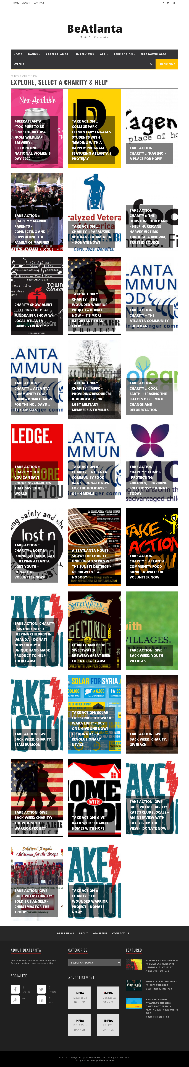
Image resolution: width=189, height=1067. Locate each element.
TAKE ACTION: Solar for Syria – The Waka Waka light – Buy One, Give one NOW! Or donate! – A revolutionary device (91, 728)
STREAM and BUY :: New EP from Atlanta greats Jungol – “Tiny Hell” (162, 964)
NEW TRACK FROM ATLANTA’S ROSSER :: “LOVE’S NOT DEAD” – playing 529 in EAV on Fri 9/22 (162, 1006)
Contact (39, 2)
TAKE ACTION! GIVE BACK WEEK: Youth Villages (146, 655)
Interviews (85, 54)
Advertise (100, 933)
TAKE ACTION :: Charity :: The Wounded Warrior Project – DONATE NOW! (89, 901)
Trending (166, 64)
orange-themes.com (102, 1060)
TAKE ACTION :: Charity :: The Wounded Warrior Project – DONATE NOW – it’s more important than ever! (89, 310)
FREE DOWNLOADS (154, 54)
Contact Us (120, 933)
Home (16, 2)
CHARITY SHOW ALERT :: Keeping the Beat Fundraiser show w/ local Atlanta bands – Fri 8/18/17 (33, 315)
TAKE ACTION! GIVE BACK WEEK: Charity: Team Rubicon (33, 739)
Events (19, 64)
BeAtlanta (94, 28)
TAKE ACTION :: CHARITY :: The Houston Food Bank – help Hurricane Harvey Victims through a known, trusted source (149, 226)
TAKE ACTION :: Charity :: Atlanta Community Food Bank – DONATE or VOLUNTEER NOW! (147, 567)
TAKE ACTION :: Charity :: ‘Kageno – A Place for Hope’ (148, 153)
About (26, 2)
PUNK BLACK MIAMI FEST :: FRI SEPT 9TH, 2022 (161, 983)
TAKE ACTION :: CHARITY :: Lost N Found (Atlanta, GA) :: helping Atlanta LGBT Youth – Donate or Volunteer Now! (34, 561)
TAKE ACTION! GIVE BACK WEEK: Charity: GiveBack (148, 739)
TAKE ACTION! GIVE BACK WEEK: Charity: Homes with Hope (90, 823)
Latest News (65, 933)
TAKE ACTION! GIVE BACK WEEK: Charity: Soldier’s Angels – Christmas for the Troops (33, 901)
